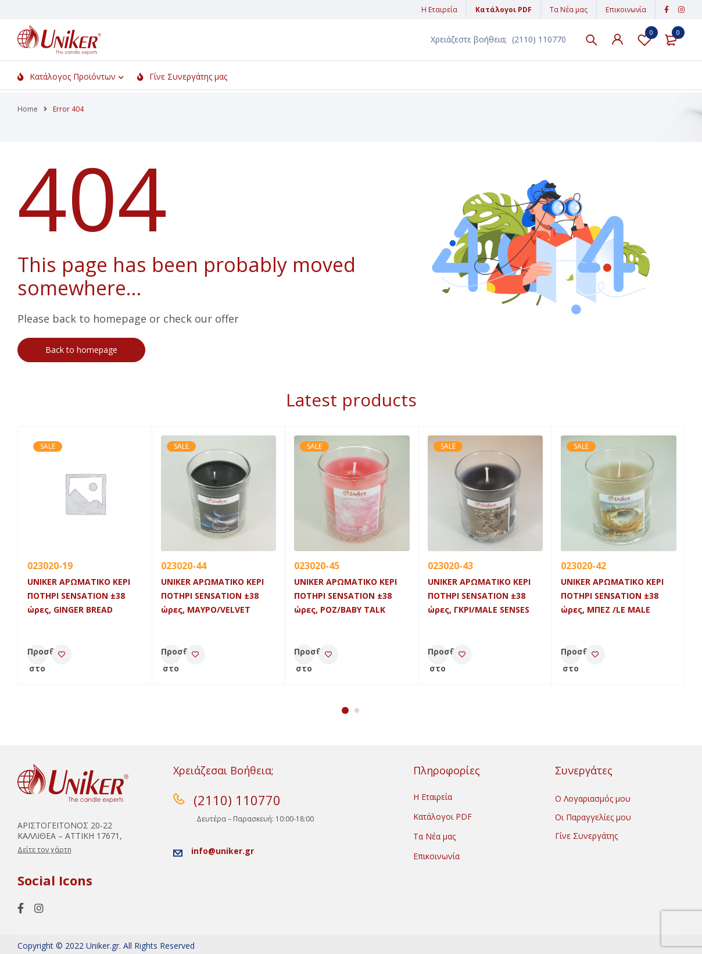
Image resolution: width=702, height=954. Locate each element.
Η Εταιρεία (439, 10)
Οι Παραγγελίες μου (593, 817)
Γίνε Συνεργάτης (586, 835)
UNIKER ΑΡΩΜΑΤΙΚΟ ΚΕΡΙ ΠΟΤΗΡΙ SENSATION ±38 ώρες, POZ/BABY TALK (345, 595)
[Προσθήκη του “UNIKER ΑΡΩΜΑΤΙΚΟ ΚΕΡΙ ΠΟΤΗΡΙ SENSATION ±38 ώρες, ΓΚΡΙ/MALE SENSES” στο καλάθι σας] (437, 654)
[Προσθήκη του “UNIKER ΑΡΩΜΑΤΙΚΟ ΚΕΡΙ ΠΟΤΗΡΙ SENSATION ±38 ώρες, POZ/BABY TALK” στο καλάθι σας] (304, 654)
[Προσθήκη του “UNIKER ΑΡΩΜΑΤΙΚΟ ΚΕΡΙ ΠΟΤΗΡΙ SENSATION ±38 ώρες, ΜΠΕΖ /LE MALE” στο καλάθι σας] (571, 654)
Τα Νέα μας (569, 10)
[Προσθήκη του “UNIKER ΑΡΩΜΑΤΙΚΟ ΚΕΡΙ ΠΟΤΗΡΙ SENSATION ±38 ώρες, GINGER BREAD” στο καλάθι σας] (37, 654)
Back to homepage (81, 349)
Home (27, 109)
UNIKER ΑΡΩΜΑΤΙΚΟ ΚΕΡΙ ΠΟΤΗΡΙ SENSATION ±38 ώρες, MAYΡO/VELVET (212, 595)
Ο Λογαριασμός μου (593, 798)
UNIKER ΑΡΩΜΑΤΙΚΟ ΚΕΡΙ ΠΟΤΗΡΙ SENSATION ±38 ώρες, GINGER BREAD (78, 595)
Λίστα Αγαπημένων (644, 41)
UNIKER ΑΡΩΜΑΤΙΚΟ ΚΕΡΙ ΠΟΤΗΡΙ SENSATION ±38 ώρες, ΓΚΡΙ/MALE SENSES (479, 595)
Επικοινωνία (626, 10)
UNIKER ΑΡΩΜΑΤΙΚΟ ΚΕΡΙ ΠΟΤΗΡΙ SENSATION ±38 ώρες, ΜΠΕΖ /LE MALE (612, 595)
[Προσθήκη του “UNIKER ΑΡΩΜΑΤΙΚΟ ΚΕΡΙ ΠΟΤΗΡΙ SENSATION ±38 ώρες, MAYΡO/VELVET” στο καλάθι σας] (171, 654)
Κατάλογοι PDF (503, 10)
